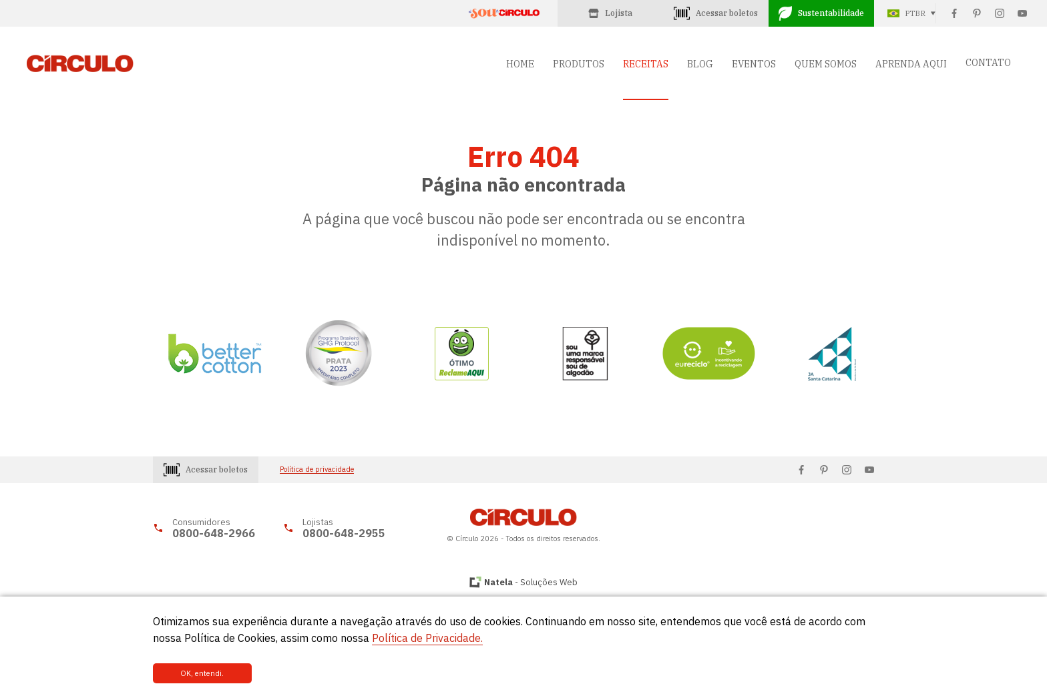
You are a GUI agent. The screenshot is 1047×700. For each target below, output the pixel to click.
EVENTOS (754, 64)
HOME (520, 64)
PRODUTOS (578, 64)
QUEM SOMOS (826, 64)
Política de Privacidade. (427, 638)
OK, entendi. (198, 673)
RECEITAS (645, 64)
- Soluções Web (531, 582)
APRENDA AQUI (911, 64)
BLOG (700, 64)
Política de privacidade (317, 469)
